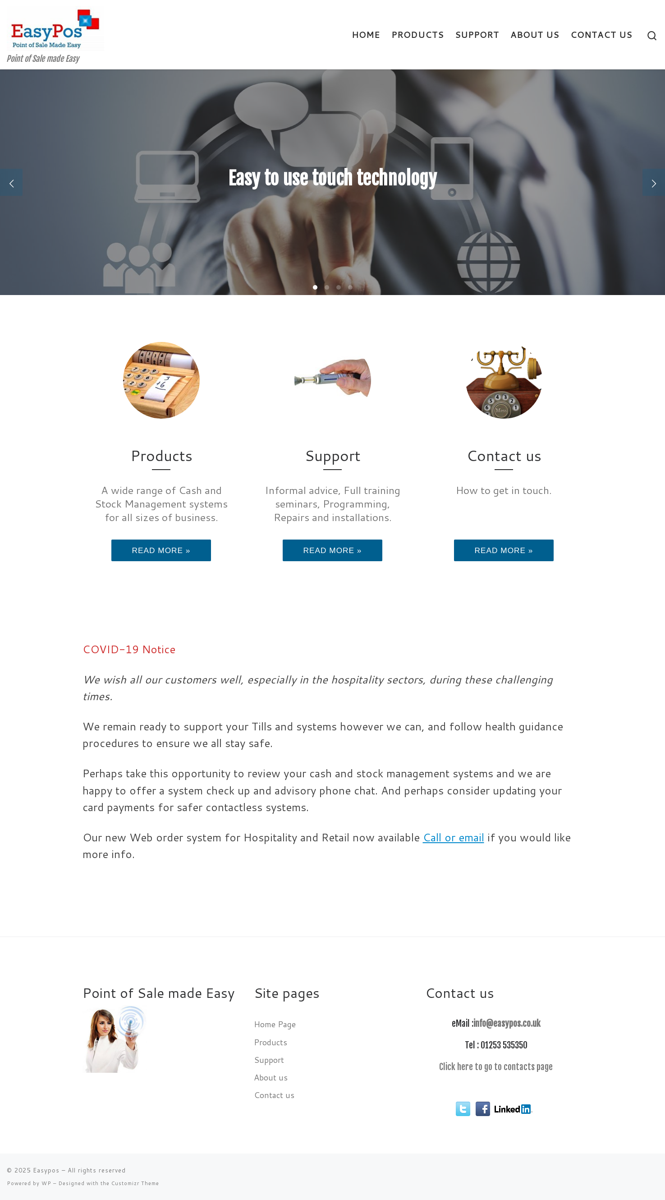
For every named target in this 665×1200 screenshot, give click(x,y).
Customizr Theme (135, 1183)
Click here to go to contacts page (496, 1067)
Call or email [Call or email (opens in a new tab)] (453, 837)
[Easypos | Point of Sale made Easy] (55, 27)
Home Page (275, 1024)
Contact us (274, 1095)
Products (270, 1042)
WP (46, 1183)
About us (271, 1077)
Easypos (46, 1170)
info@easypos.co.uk (507, 1023)
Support (269, 1060)
